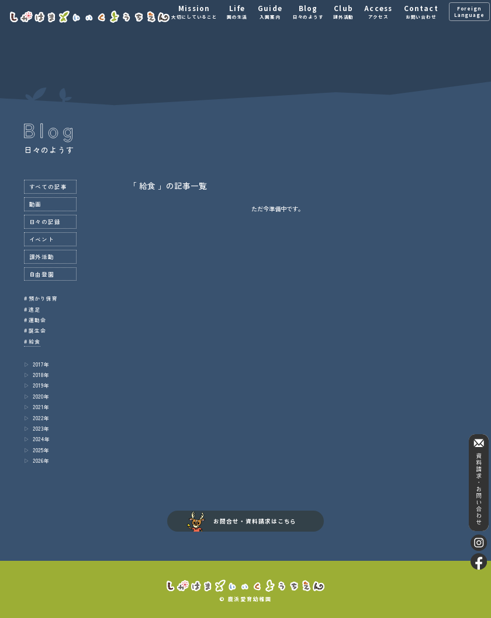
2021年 (41, 407)
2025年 (41, 450)
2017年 (41, 364)
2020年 (41, 396)
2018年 (41, 375)
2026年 (41, 461)
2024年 (41, 439)
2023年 (41, 428)
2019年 (41, 385)
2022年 (41, 418)
